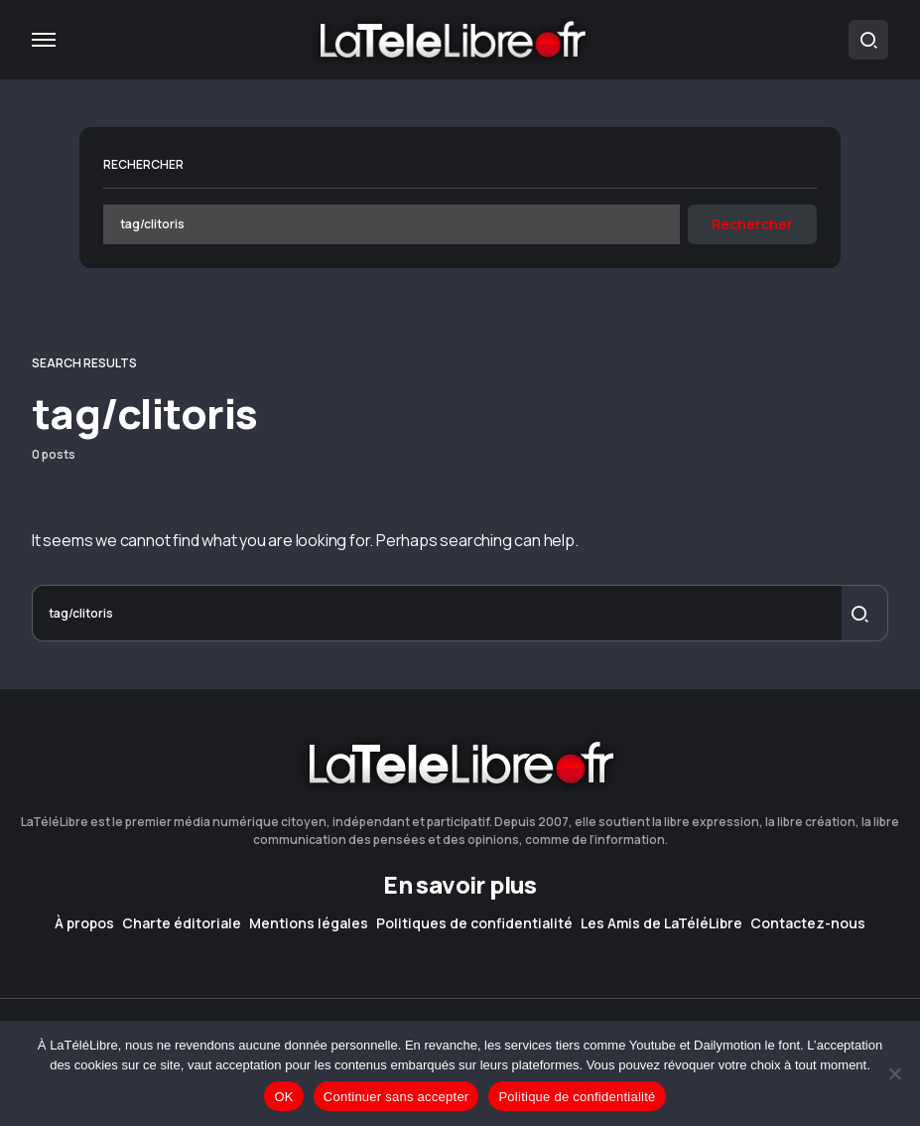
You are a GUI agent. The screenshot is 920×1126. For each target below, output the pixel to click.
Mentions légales (308, 923)
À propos (84, 923)
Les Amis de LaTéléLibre (661, 923)
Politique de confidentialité (576, 1096)
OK (283, 1096)
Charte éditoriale (181, 923)
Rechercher (143, 164)
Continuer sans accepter (396, 1096)
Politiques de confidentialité (474, 923)
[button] (44, 40)
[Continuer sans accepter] (895, 1073)
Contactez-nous (807, 923)
